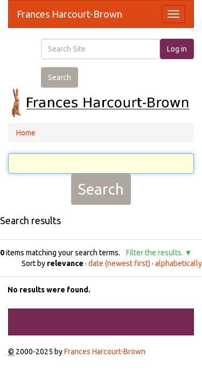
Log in (177, 49)
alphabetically (178, 263)
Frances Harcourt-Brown (69, 14)
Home (26, 132)
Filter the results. (155, 252)
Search (59, 77)
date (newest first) (119, 263)
